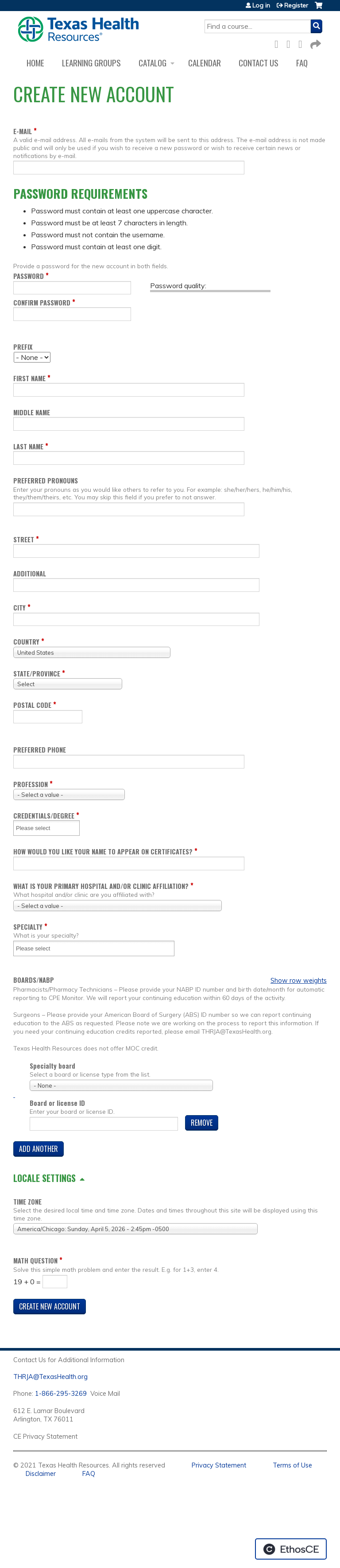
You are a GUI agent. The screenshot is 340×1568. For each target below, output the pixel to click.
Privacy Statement (219, 1465)
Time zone (27, 1201)
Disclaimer (41, 1474)
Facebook (278, 43)
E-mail (22, 131)
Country (26, 641)
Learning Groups (91, 62)
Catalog (152, 62)
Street (23, 539)
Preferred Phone (39, 749)
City (19, 607)
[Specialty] (38, 948)
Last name (28, 446)
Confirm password (41, 302)
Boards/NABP (33, 980)
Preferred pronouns (45, 480)
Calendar (204, 62)
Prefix (22, 346)
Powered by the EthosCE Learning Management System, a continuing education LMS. (291, 1549)
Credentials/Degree (43, 815)
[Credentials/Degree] (38, 828)
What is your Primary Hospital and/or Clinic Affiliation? (101, 886)
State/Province (36, 673)
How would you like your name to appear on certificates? (103, 851)
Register (296, 5)
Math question (35, 1260)
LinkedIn (302, 43)
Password (28, 276)
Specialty (27, 926)
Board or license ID (57, 1103)
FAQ (302, 62)
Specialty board (52, 1065)
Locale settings (44, 1178)
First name (29, 378)
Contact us (258, 62)
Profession (30, 784)
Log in (261, 5)
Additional (29, 573)
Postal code (32, 705)
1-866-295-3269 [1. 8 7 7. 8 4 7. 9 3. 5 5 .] (61, 1394)
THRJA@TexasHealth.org (50, 1377)
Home (35, 62)
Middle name (31, 412)
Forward (314, 43)
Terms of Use (292, 1465)
